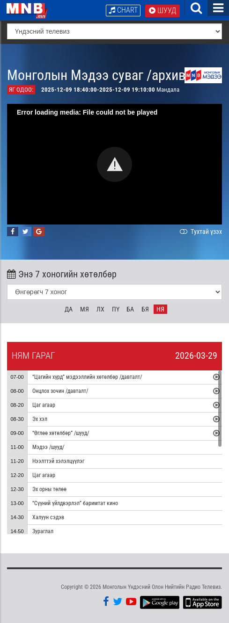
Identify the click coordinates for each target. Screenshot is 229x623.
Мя (84, 309)
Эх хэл (39, 419)
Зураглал (42, 531)
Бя (145, 309)
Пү (115, 309)
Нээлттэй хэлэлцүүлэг (58, 461)
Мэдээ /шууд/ (48, 447)
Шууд (162, 10)
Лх (100, 309)
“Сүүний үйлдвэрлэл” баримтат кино (75, 503)
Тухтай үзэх (200, 231)
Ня (160, 309)
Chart (123, 10)
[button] (114, 164)
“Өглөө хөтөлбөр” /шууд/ (60, 433)
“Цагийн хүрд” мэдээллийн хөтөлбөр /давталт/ (87, 377)
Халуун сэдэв (48, 517)
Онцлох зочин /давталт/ (60, 391)
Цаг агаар (43, 405)
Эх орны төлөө (49, 489)
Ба (130, 309)
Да (69, 309)
